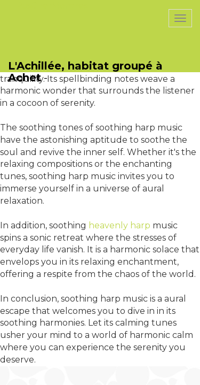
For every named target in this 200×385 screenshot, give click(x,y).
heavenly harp (119, 225)
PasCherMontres (51, 6)
